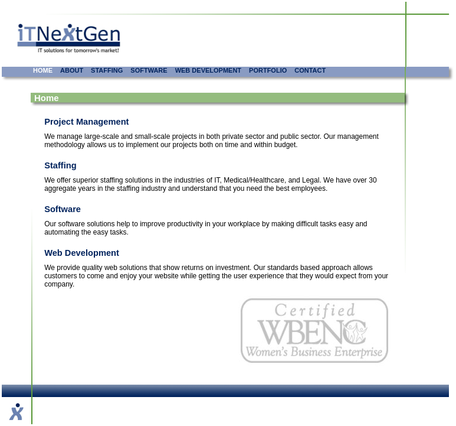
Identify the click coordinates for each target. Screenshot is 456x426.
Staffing (60, 165)
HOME (43, 70)
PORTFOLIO (268, 70)
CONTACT (310, 70)
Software (62, 209)
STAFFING (107, 70)
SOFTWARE (148, 70)
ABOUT (71, 70)
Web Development (81, 253)
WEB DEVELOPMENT (208, 70)
